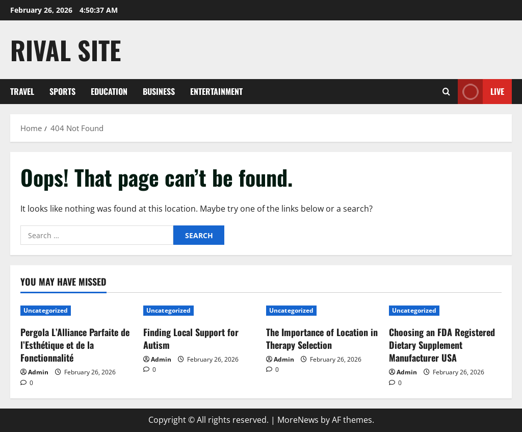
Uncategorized (45, 310)
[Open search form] (446, 91)
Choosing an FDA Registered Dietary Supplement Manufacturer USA (442, 344)
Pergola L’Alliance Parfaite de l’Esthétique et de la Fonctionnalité (74, 344)
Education (109, 91)
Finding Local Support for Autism (191, 338)
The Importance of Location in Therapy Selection (322, 338)
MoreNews (298, 419)
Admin (38, 372)
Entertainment (216, 91)
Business (159, 91)
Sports (62, 91)
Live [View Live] (481, 91)
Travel (22, 91)
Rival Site (65, 49)
